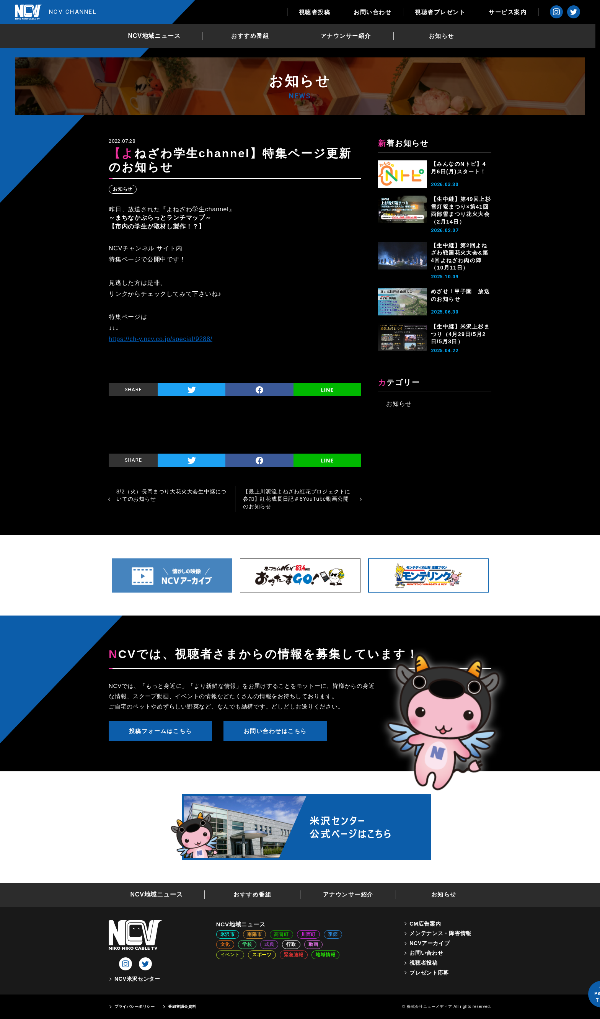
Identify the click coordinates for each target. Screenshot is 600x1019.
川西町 (308, 934)
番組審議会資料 (182, 1006)
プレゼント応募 (429, 973)
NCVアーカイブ (429, 943)
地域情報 (325, 954)
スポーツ (262, 954)
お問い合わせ (377, 12)
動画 (313, 944)
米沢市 (227, 934)
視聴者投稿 (319, 12)
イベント (230, 954)
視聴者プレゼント (444, 12)
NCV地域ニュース (156, 36)
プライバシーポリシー (134, 1006)
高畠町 (281, 934)
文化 (225, 944)
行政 (291, 944)
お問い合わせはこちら (275, 731)
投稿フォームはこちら (160, 731)
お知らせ (444, 36)
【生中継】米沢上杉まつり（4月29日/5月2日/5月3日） (460, 334)
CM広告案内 (425, 924)
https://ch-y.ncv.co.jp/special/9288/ (160, 339)
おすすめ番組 (252, 36)
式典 (269, 944)
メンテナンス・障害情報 (440, 933)
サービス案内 (512, 12)
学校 (247, 944)
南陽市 (254, 934)
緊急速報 (293, 954)
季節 (333, 934)
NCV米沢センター (137, 979)
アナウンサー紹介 (348, 36)
